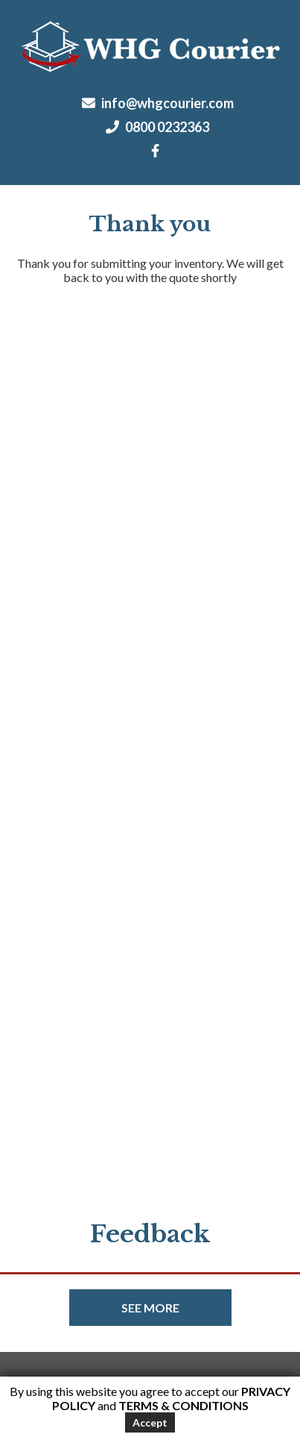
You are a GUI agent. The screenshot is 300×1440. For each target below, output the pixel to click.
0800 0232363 (157, 127)
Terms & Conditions (183, 1405)
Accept (150, 1422)
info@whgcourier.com (158, 103)
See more (150, 1307)
